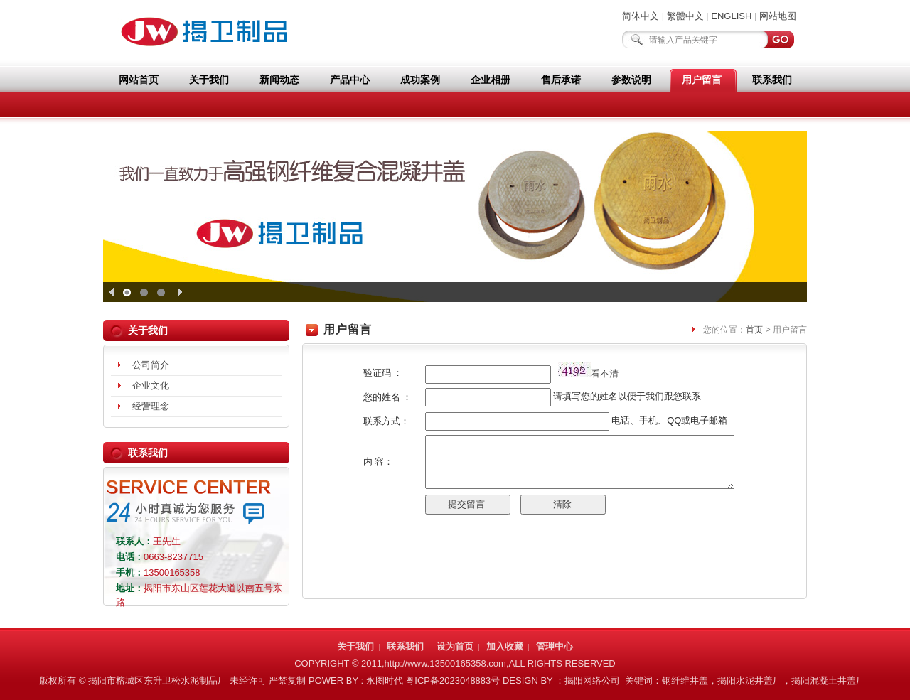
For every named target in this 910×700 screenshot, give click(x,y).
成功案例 (420, 79)
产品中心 (350, 79)
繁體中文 (685, 16)
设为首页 (455, 646)
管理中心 (554, 646)
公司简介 (150, 365)
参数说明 (631, 79)
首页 (754, 330)
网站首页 (139, 79)
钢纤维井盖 (685, 680)
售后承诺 (561, 79)
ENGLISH (731, 16)
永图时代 (384, 680)
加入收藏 (504, 646)
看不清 (605, 373)
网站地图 (777, 16)
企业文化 (150, 385)
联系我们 (772, 79)
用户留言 (702, 79)
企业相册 (490, 79)
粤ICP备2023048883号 (452, 680)
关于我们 (209, 79)
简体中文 (640, 16)
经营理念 (150, 406)
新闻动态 (279, 79)
